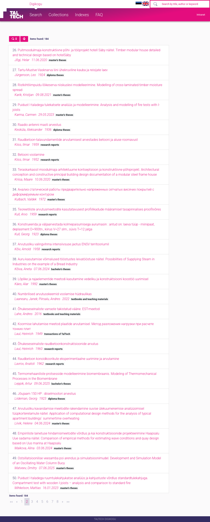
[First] (11, 501)
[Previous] (17, 501)
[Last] (68, 501)
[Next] (62, 501)
